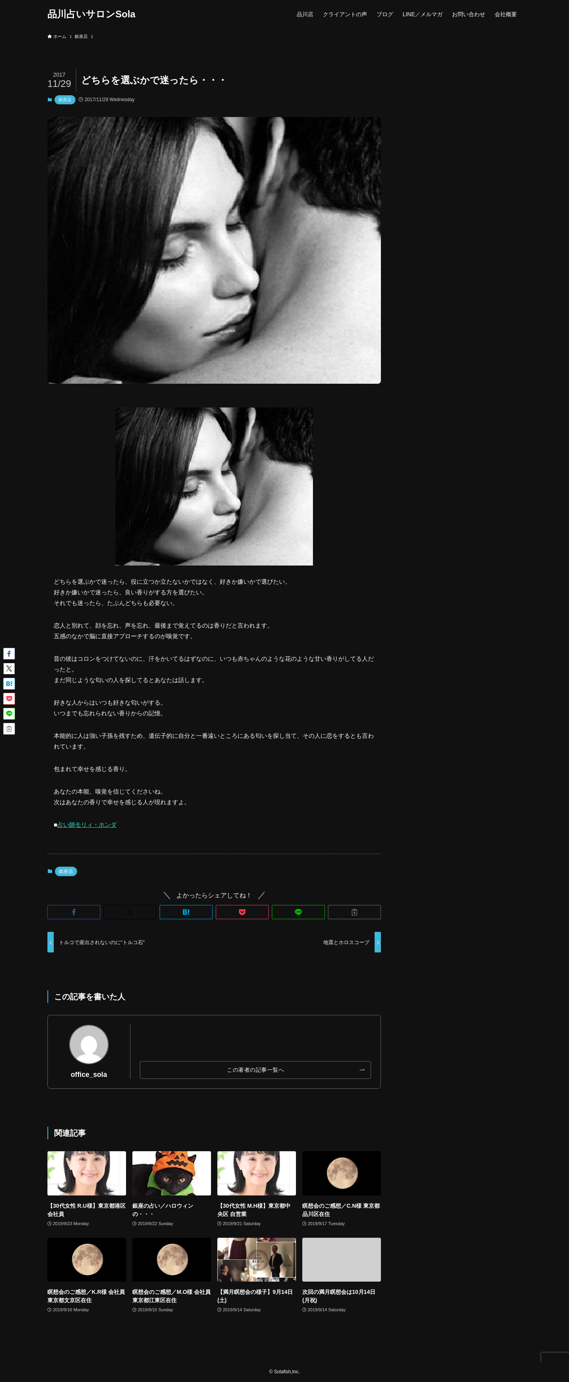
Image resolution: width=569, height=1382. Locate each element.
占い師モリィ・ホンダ (87, 824)
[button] (73, 912)
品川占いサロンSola (91, 14)
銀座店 (65, 99)
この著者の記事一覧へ (255, 1070)
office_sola (89, 1074)
